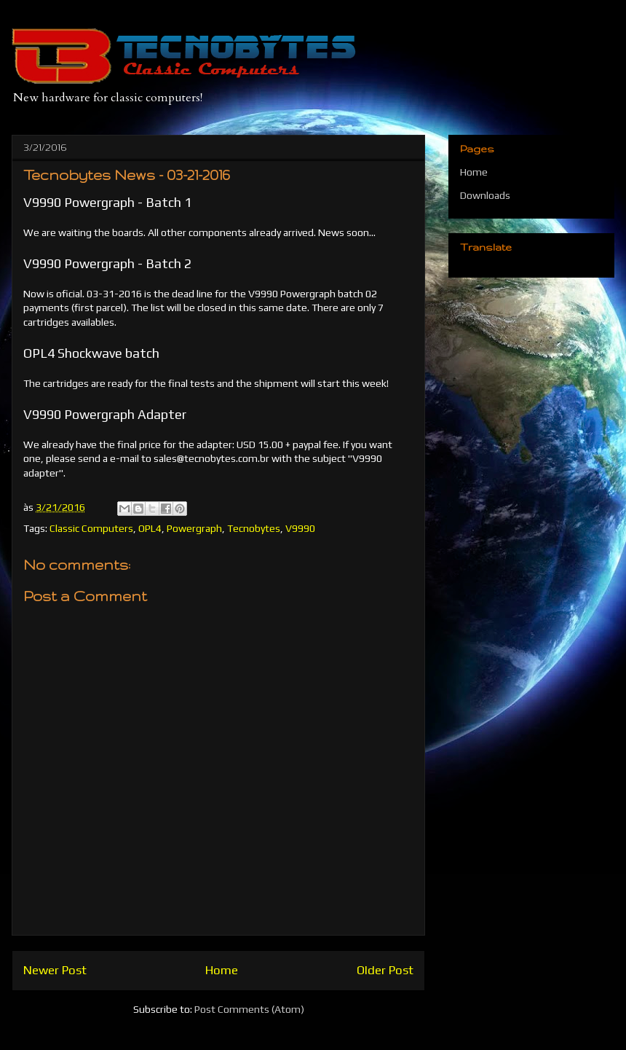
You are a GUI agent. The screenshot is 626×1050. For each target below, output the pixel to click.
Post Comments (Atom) (249, 1009)
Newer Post (55, 970)
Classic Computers (91, 528)
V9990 (300, 528)
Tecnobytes (253, 528)
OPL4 (150, 528)
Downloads (485, 195)
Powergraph (194, 528)
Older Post (385, 970)
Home (221, 970)
